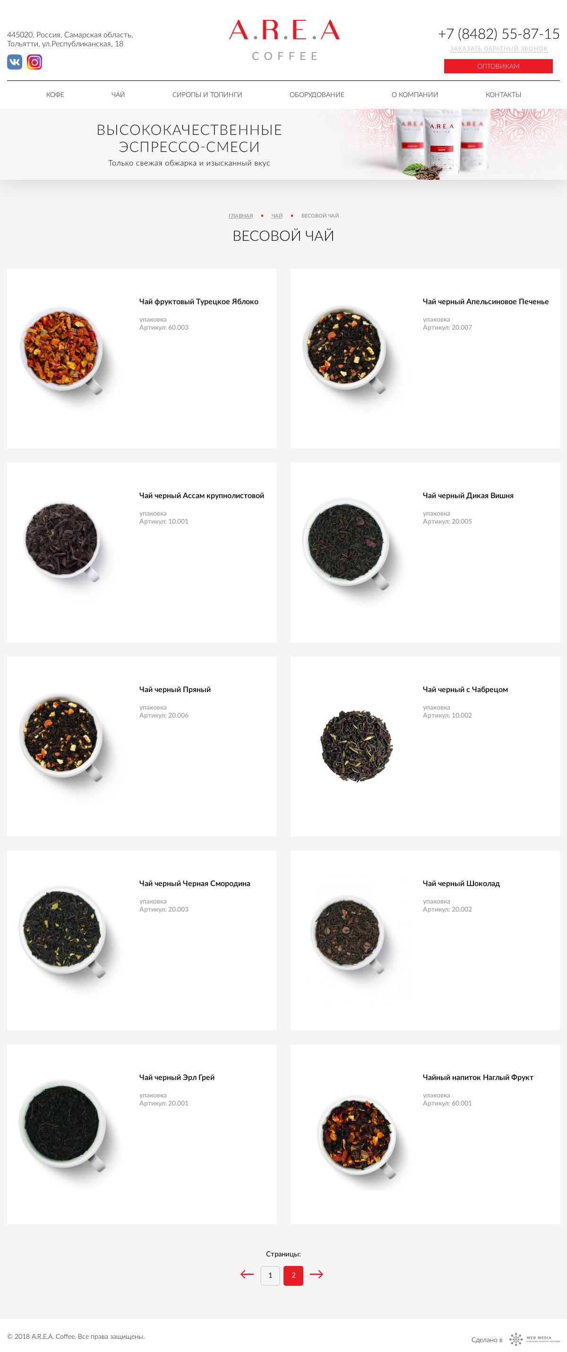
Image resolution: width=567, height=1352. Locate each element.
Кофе (55, 95)
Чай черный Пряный (175, 690)
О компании (415, 95)
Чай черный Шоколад (461, 883)
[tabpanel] (283, 144)
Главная (241, 216)
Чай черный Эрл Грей (177, 1077)
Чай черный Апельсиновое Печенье (486, 302)
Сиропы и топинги (207, 95)
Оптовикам (498, 66)
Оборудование (317, 95)
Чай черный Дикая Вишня (468, 496)
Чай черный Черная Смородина (194, 883)
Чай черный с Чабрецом (465, 690)
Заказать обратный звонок (499, 49)
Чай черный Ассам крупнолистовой (201, 496)
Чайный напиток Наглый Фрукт (478, 1077)
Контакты (503, 95)
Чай (118, 95)
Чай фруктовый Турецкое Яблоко (198, 302)
